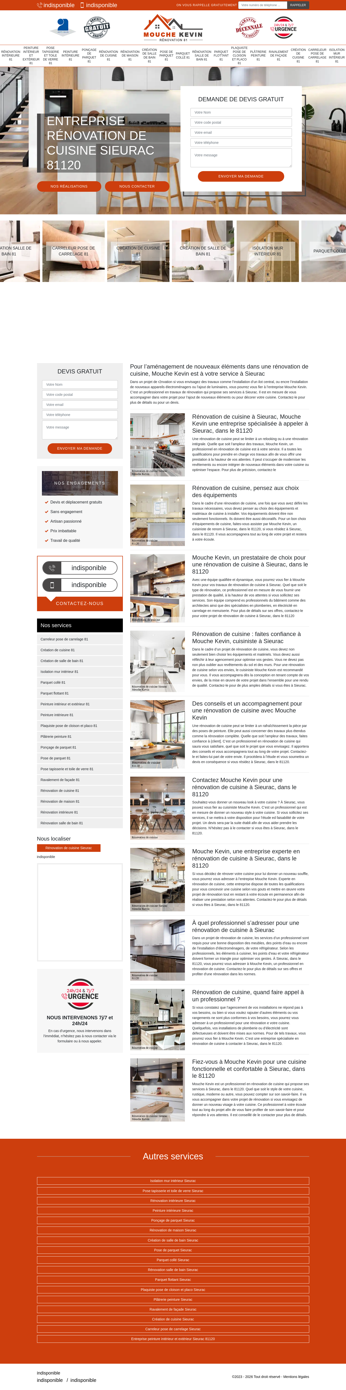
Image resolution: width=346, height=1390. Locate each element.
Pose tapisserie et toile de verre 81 (50, 55)
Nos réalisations (69, 186)
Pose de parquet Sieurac (173, 1250)
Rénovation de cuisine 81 (108, 55)
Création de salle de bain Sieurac (173, 1240)
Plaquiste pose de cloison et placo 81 (239, 55)
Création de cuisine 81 (298, 55)
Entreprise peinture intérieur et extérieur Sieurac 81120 (173, 1339)
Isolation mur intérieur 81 (337, 55)
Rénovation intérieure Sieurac (172, 1201)
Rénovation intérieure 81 (10, 55)
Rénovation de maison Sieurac (173, 1230)
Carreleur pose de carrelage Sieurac (173, 1329)
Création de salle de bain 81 (149, 55)
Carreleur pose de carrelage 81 (317, 55)
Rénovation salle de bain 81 (201, 55)
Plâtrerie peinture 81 (258, 55)
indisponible (56, 5)
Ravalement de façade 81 (278, 55)
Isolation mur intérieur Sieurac (173, 1181)
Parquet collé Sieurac (173, 1260)
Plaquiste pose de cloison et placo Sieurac (173, 1290)
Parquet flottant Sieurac (173, 1280)
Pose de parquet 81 (166, 55)
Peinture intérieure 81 (70, 55)
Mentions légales (296, 1377)
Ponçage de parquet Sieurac (173, 1220)
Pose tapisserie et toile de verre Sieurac (173, 1191)
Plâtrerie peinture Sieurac (173, 1299)
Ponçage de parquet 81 (89, 55)
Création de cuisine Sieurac (173, 1319)
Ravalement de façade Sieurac (173, 1309)
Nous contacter (137, 186)
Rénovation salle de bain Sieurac (173, 1270)
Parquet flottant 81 (221, 55)
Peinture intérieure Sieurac (173, 1211)
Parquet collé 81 (183, 55)
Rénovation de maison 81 (130, 55)
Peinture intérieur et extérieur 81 (31, 55)
